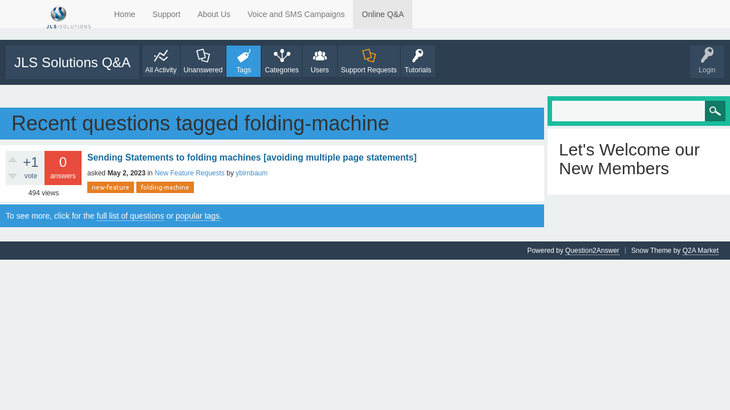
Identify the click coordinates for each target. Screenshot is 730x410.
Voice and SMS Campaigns (296, 14)
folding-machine (165, 187)
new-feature (110, 187)
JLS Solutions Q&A (72, 62)
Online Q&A (383, 14)
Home (124, 14)
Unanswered (203, 70)
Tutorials (417, 70)
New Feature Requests (190, 173)
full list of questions (130, 215)
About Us (213, 14)
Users (320, 70)
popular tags (198, 215)
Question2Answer (592, 251)
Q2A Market (701, 251)
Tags (243, 70)
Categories (281, 70)
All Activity (161, 70)
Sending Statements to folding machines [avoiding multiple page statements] (252, 157)
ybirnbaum (251, 173)
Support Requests (369, 70)
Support (166, 14)
